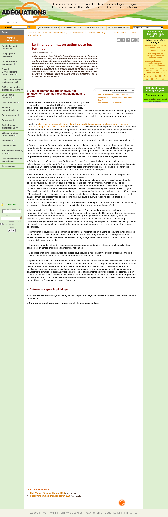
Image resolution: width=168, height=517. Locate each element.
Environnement (10, 115)
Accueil (5, 32)
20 (160, 76)
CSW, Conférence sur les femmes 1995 (12, 80)
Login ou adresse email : (12, 209)
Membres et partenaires (121, 513)
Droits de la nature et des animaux (12, 159)
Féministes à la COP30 (155, 51)
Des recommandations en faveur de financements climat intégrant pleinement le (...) (115, 97)
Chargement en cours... (77, 394)
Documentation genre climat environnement (155, 100)
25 (165, 76)
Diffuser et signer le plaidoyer (110, 103)
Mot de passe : (12, 215)
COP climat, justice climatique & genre (12, 88)
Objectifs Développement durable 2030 (9, 72)
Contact (48, 513)
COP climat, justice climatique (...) (53, 32)
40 (156, 79)
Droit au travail (9, 146)
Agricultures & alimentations (10, 126)
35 (152, 79)
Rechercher (6, 27)
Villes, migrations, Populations (10, 134)
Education (8, 120)
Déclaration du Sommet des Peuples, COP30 (155, 46)
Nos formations (94, 27)
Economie (8, 141)
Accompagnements (119, 27)
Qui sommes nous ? (48, 27)
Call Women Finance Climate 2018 (47, 493)
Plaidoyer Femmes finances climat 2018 (50, 496)
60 (163, 79)
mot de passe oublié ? (12, 221)
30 (147, 79)
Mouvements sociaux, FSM (12, 152)
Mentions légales (71, 513)
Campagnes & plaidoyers (8, 55)
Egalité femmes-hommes (9, 96)
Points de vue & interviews (9, 47)
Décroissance (10, 166)
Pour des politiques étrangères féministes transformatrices (155, 56)
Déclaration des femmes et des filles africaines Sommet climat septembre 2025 (155, 70)
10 (151, 76)
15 (156, 76)
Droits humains (10, 102)
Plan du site (94, 513)
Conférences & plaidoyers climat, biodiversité (155, 33)
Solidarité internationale (10, 108)
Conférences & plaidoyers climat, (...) (89, 32)
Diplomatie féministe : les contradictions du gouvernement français (155, 63)
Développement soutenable (9, 62)
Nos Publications (71, 27)
